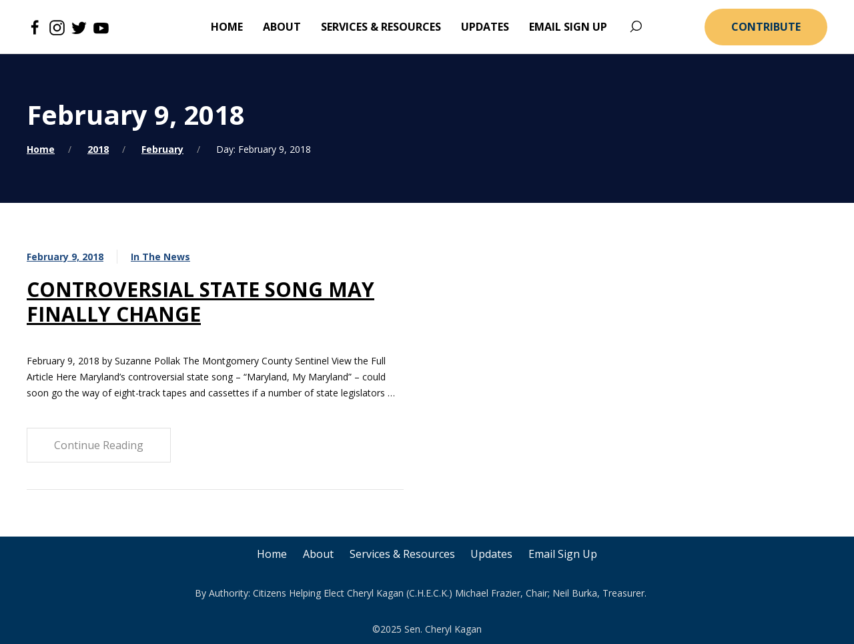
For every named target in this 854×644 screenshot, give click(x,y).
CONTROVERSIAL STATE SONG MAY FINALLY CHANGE (200, 302)
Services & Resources (402, 554)
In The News (160, 256)
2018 (98, 149)
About (318, 554)
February (162, 149)
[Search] (635, 27)
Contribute (766, 26)
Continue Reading (98, 445)
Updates (492, 554)
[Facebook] (35, 26)
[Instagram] (57, 26)
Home (41, 149)
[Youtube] (101, 26)
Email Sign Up (563, 554)
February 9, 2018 (65, 256)
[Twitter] (79, 26)
